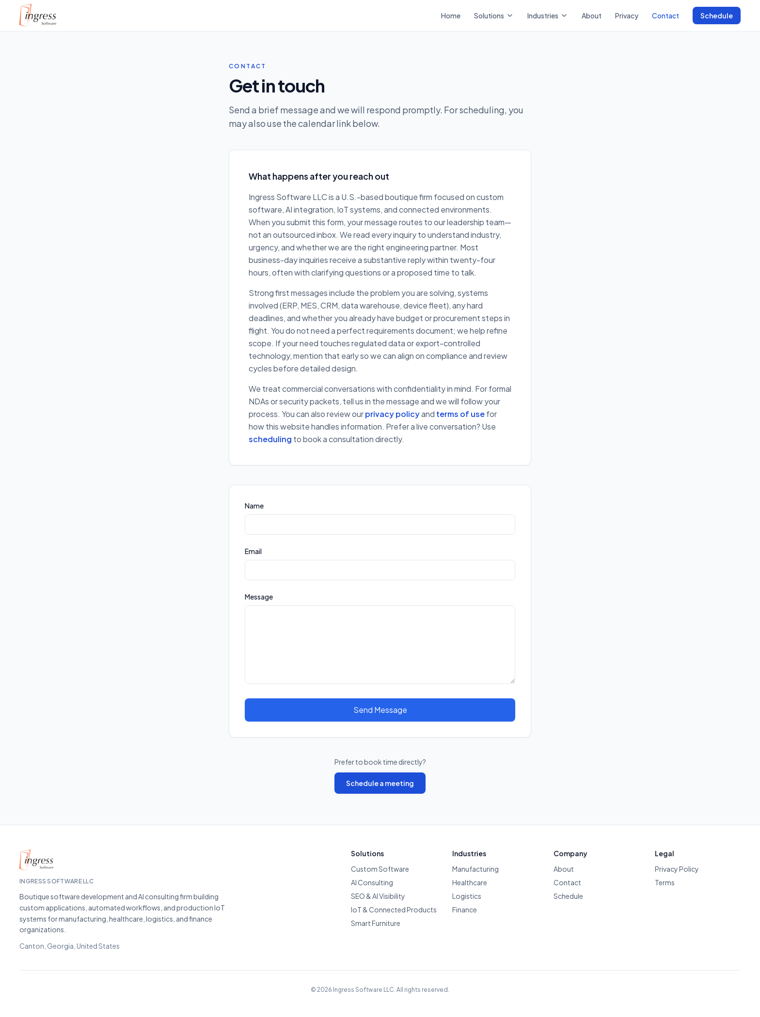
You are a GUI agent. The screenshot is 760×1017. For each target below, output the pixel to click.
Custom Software (380, 868)
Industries (547, 15)
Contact (665, 15)
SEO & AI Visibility (378, 896)
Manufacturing (475, 868)
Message (259, 596)
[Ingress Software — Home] (37, 15)
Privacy (626, 15)
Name (254, 505)
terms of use (460, 414)
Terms (665, 882)
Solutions (494, 15)
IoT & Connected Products (394, 909)
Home (450, 15)
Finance (464, 909)
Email (253, 551)
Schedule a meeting (380, 783)
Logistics (466, 896)
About (592, 15)
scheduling (270, 439)
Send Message (380, 710)
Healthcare (469, 882)
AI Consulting (372, 882)
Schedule (716, 15)
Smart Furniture (375, 923)
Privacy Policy (677, 868)
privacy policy (392, 414)
